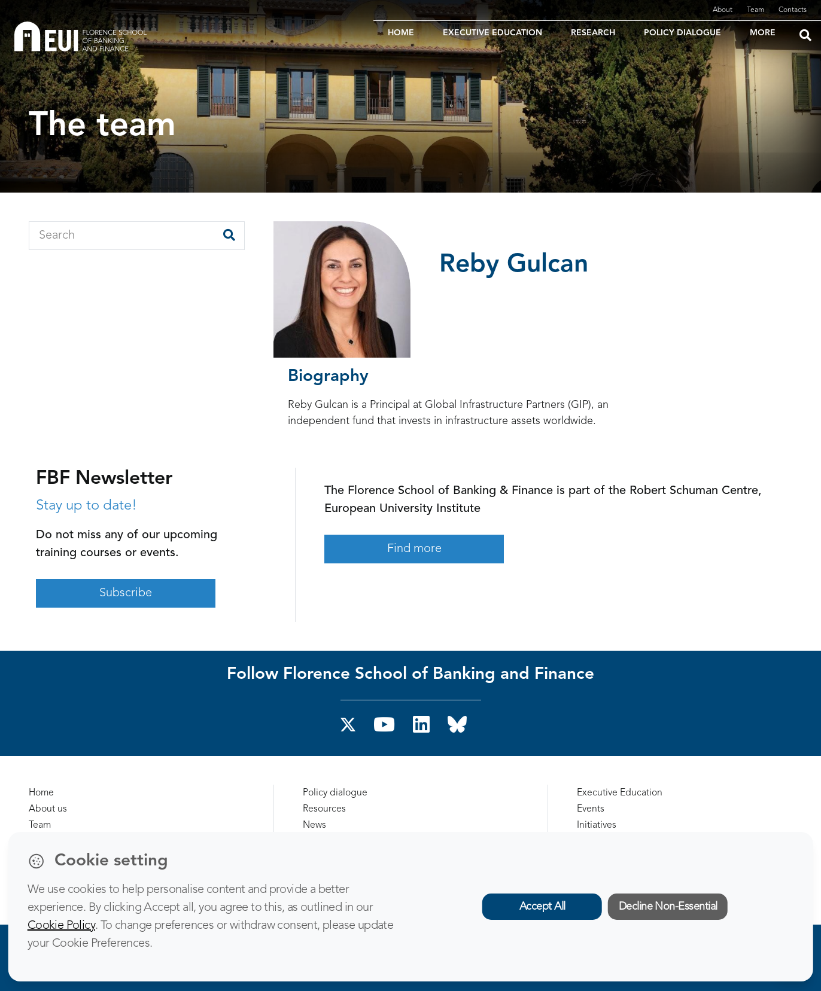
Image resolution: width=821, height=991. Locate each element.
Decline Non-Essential (668, 906)
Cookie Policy (61, 926)
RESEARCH (593, 33)
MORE (763, 33)
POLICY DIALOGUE (682, 33)
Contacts (793, 10)
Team (755, 10)
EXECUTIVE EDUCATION (492, 33)
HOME (401, 33)
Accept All (542, 906)
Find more (414, 549)
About (722, 10)
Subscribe (125, 593)
